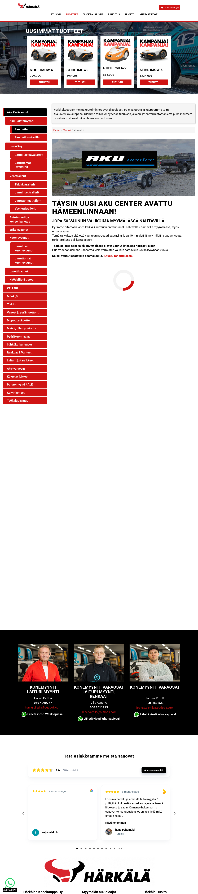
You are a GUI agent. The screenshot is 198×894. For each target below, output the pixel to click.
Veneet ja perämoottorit (23, 312)
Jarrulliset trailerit (27, 192)
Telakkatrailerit (25, 184)
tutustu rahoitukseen (117, 256)
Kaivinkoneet (16, 392)
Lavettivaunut (19, 271)
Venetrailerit (18, 176)
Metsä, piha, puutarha (21, 328)
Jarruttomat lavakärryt (23, 165)
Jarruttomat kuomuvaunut (24, 260)
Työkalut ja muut (18, 400)
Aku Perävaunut (17, 112)
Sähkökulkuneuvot (19, 344)
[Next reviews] (174, 813)
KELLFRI (12, 288)
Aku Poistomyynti (22, 121)
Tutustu (44, 82)
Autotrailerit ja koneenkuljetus (20, 219)
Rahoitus (114, 14)
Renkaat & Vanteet (19, 352)
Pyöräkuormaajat (18, 336)
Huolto (129, 14)
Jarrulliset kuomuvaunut (24, 248)
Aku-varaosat (16, 368)
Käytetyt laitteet (17, 376)
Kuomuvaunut (19, 237)
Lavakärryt (17, 146)
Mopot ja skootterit (20, 320)
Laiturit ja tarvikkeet (20, 360)
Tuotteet (72, 14)
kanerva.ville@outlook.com (99, 712)
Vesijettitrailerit (25, 208)
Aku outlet (22, 129)
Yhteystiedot (148, 14)
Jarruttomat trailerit (28, 200)
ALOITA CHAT (9, 890)
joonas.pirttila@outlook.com (155, 707)
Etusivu (56, 14)
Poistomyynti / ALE (20, 384)
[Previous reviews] (23, 813)
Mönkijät (13, 296)
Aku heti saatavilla (27, 137)
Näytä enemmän (115, 822)
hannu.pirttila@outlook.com (43, 707)
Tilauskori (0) (170, 7)
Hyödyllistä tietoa (21, 279)
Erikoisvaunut (19, 229)
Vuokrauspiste (93, 14)
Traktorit (13, 304)
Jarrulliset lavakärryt (29, 155)
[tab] (77, 848)
